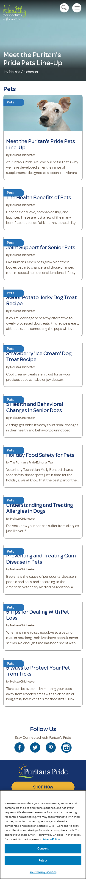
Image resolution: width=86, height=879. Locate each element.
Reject (43, 860)
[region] (43, 834)
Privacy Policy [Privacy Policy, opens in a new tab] (51, 839)
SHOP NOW (43, 786)
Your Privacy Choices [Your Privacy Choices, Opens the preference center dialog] (43, 872)
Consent (43, 848)
